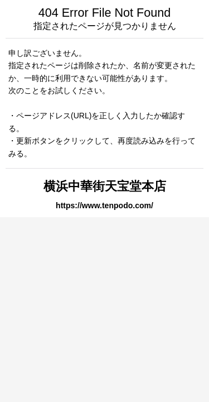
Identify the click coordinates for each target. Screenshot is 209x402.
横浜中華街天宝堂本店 (104, 186)
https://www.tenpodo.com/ (104, 205)
